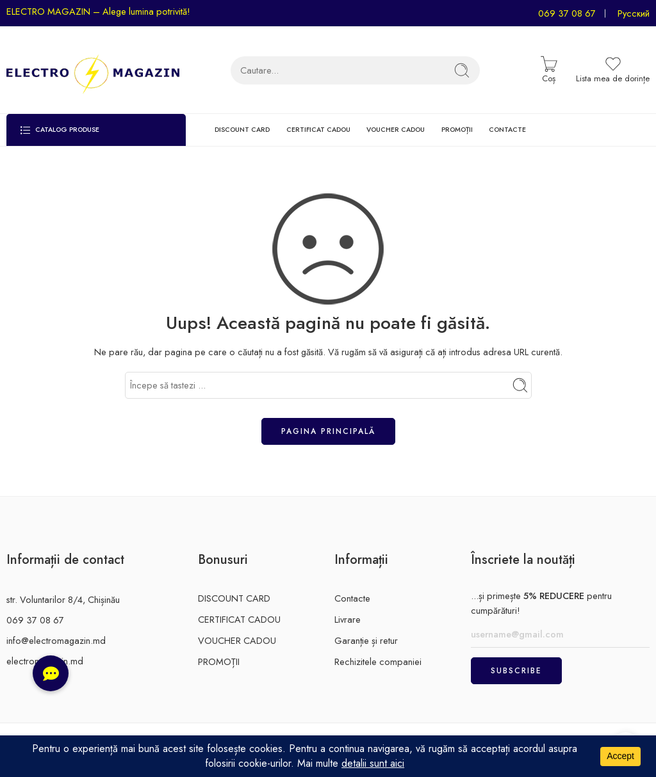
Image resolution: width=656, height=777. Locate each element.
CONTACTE (507, 129)
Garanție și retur (366, 640)
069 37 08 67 (567, 13)
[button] (51, 673)
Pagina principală (328, 431)
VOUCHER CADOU (395, 129)
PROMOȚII (457, 129)
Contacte (352, 598)
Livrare (347, 619)
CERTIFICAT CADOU (318, 129)
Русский (634, 13)
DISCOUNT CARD (242, 129)
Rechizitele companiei (378, 661)
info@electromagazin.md (56, 640)
